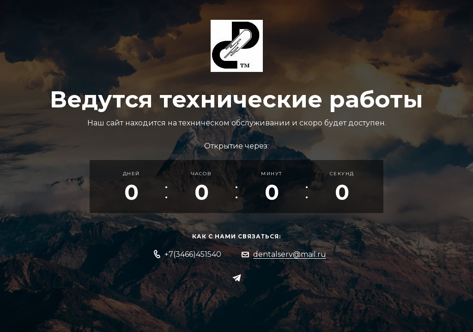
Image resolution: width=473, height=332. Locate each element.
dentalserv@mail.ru (289, 254)
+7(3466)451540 (192, 254)
